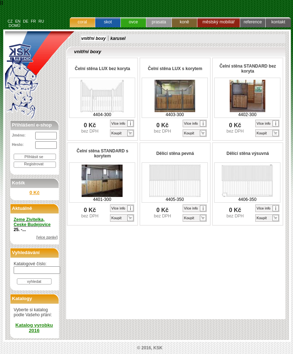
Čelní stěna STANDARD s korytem (102, 153)
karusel (117, 38)
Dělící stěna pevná (175, 153)
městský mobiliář (218, 21)
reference (253, 21)
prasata (159, 21)
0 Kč (34, 192)
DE (25, 21)
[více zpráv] (47, 237)
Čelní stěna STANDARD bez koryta (247, 69)
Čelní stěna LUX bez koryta (102, 68)
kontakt (278, 21)
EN (17, 21)
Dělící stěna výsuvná (247, 153)
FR (33, 21)
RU (41, 21)
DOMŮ (14, 25)
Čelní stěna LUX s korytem (175, 68)
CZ (10, 21)
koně (184, 21)
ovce (133, 21)
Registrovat (34, 164)
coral (82, 21)
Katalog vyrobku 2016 (34, 327)
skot (108, 21)
